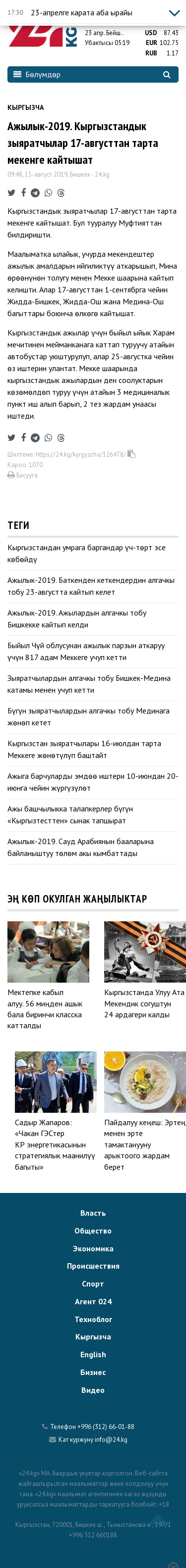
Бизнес (93, 1372)
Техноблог (93, 1319)
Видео (93, 1390)
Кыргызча (25, 107)
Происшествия (93, 1266)
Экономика (93, 1248)
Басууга (22, 475)
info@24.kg (111, 1439)
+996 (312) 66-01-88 (105, 1427)
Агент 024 (93, 1301)
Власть (93, 1213)
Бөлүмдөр (37, 74)
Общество (93, 1230)
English (93, 1354)
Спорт (93, 1283)
